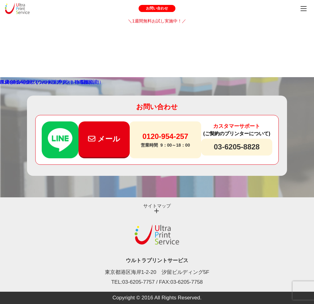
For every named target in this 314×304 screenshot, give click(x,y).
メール (104, 139)
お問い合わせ (157, 8)
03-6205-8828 (236, 147)
